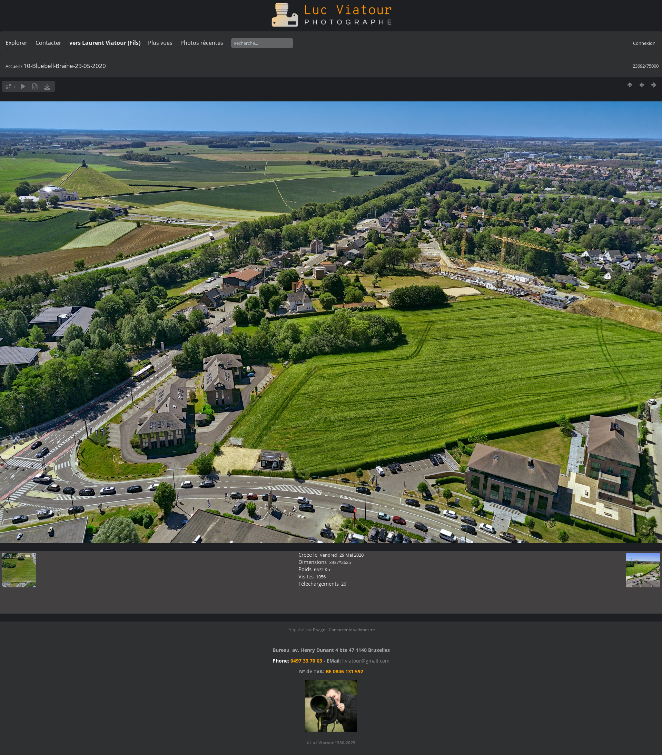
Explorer (17, 43)
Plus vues (160, 43)
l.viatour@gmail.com (365, 660)
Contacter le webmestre (352, 630)
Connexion (644, 43)
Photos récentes (201, 43)
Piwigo (319, 630)
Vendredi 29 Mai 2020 (342, 555)
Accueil (13, 66)
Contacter (48, 43)
